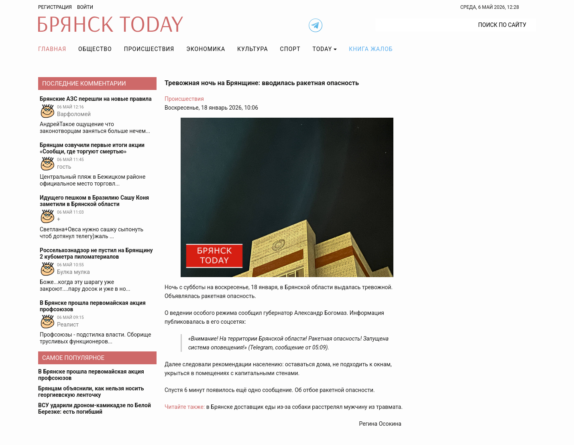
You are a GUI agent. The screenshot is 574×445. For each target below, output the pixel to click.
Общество (95, 49)
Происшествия (149, 49)
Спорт (290, 49)
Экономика (205, 49)
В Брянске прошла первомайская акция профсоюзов (91, 374)
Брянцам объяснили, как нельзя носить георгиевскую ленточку (91, 391)
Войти (85, 7)
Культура (252, 49)
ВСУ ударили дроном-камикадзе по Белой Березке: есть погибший (94, 408)
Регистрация (55, 7)
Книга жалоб (371, 49)
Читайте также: (185, 407)
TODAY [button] (322, 49)
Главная (52, 49)
